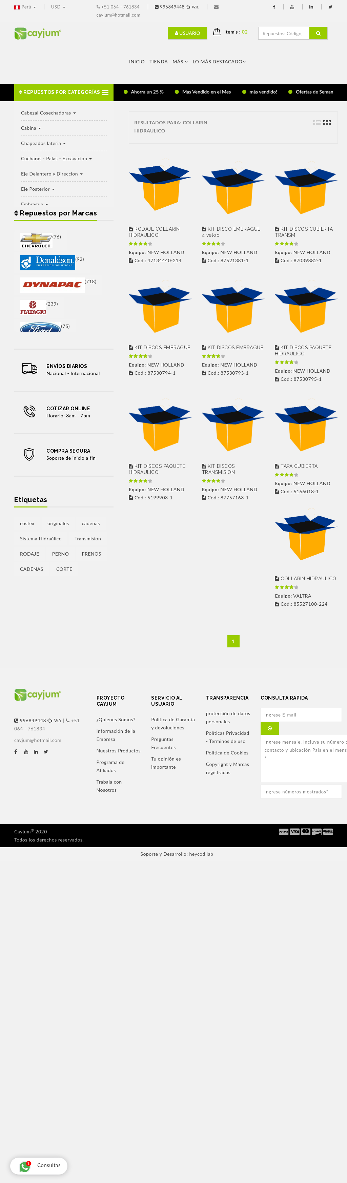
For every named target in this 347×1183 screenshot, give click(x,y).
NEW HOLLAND (156, 252)
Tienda (158, 61)
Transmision (88, 538)
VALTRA (293, 596)
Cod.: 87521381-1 (225, 260)
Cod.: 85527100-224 (301, 604)
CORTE (64, 569)
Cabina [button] (31, 128)
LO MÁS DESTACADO (219, 61)
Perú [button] (25, 6)
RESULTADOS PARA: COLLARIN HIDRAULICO (170, 126)
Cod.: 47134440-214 (155, 260)
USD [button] (58, 6)
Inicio (137, 61)
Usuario (187, 33)
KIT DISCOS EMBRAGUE (159, 347)
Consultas (38, 1166)
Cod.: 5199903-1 (151, 497)
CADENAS (31, 569)
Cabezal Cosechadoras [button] (48, 113)
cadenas (91, 523)
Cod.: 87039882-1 (298, 260)
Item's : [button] (238, 32)
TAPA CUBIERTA (296, 466)
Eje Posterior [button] (38, 189)
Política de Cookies (227, 752)
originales (58, 523)
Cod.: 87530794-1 (152, 373)
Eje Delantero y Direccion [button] (52, 174)
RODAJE (29, 554)
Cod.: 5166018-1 (297, 491)
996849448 (177, 6)
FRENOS (91, 554)
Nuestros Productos (119, 750)
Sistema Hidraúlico (41, 538)
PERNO (60, 554)
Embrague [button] (34, 204)
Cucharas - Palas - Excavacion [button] (56, 158)
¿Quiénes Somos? (116, 719)
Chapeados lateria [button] (43, 143)
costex (27, 523)
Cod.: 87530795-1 (298, 379)
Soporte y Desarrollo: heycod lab (177, 854)
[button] (63, 92)
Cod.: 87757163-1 (225, 497)
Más (180, 61)
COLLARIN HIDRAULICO (305, 578)
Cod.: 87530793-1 (225, 373)
